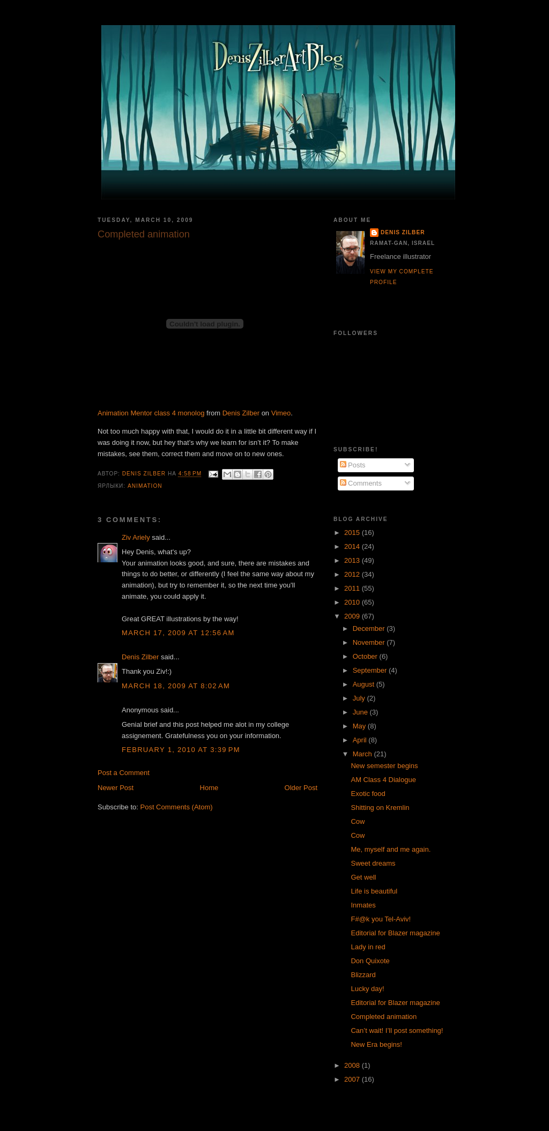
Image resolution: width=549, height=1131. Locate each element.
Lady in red (368, 947)
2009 (353, 616)
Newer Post (115, 788)
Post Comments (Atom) (176, 807)
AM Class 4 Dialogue (383, 780)
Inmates (363, 905)
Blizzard (363, 975)
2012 (353, 574)
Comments (361, 483)
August (364, 684)
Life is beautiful (374, 891)
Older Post (301, 788)
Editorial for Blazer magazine (395, 933)
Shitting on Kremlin (380, 807)
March (363, 754)
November (370, 642)
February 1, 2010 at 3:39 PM (181, 750)
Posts (353, 465)
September (371, 670)
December (370, 628)
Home (209, 788)
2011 (353, 588)
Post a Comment (124, 773)
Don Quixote (370, 961)
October (366, 656)
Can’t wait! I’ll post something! (397, 1030)
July (360, 698)
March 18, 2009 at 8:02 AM (176, 686)
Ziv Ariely (136, 537)
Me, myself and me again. (391, 849)
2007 (353, 1079)
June (361, 712)
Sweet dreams (373, 863)
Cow (358, 821)
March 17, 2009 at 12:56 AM (178, 633)
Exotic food (368, 794)
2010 (353, 602)
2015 (353, 533)
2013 (353, 560)
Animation (145, 486)
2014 (353, 546)
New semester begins (384, 766)
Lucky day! (367, 989)
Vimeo (281, 413)
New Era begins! (376, 1044)
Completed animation (384, 1017)
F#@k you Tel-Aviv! (381, 919)
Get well (363, 877)
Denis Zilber (240, 413)
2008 (353, 1065)
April (361, 740)
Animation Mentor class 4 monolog (151, 413)
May (360, 726)
